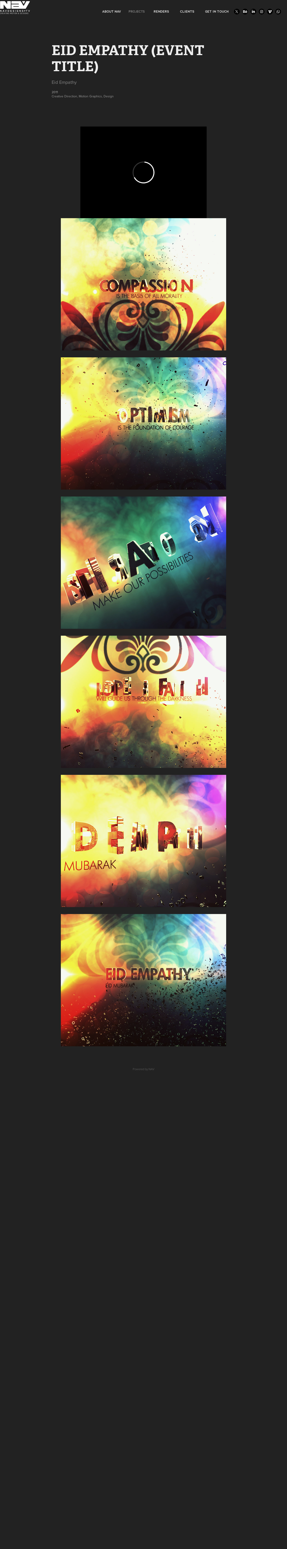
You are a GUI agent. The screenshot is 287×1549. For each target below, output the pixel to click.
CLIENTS (187, 11)
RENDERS (161, 11)
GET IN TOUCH (217, 11)
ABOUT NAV (111, 11)
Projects (137, 11)
